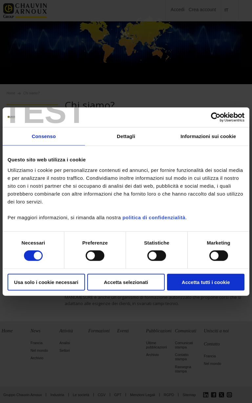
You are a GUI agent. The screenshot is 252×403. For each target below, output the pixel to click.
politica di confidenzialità (153, 217)
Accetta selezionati (126, 282)
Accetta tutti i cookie (206, 282)
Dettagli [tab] (126, 136)
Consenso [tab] (44, 136)
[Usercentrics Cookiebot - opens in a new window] (215, 117)
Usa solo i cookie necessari (46, 282)
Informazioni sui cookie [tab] (208, 136)
